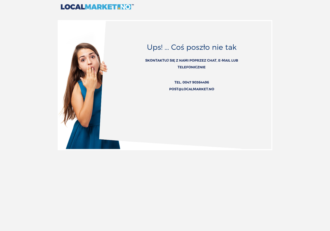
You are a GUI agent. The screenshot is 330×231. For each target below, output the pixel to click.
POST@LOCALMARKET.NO (191, 89)
